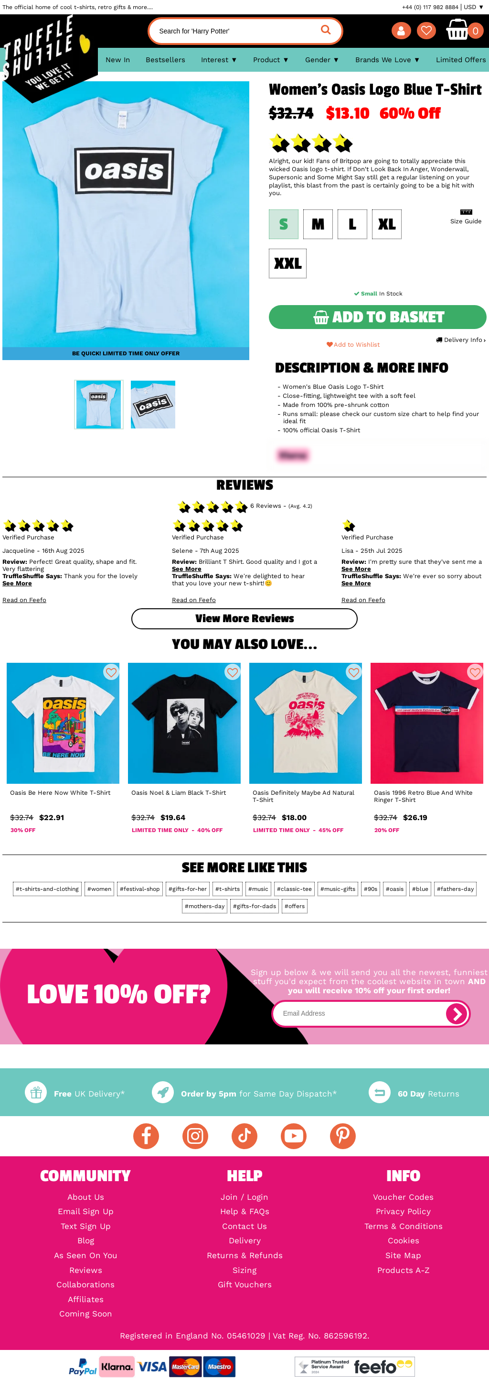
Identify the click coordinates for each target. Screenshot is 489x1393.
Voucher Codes (403, 1198)
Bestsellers (165, 59)
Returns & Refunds (245, 1256)
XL (386, 224)
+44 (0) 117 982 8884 (430, 7)
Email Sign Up (86, 1212)
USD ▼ (474, 7)
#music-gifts (337, 889)
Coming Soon (85, 1314)
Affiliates (86, 1300)
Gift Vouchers (245, 1285)
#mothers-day (204, 906)
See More (17, 583)
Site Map (403, 1256)
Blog (85, 1241)
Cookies (403, 1241)
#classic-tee (294, 889)
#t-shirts (227, 889)
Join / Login (244, 1198)
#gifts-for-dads (254, 906)
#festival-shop (140, 889)
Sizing (244, 1271)
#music (258, 889)
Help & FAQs (244, 1212)
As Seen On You (85, 1256)
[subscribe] (456, 1013)
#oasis (395, 889)
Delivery (245, 1241)
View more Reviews (244, 618)
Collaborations (85, 1285)
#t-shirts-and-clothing (47, 889)
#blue (420, 889)
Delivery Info (461, 339)
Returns (414, 1093)
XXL (287, 264)
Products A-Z (403, 1271)
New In (118, 59)
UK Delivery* (75, 1093)
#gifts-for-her (188, 889)
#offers (295, 906)
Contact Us (244, 1227)
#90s (370, 889)
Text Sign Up (86, 1227)
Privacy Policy (403, 1212)
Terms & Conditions (403, 1227)
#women (99, 889)
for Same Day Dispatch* (244, 1093)
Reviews (85, 1271)
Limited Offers (461, 59)
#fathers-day (455, 889)
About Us (85, 1198)
